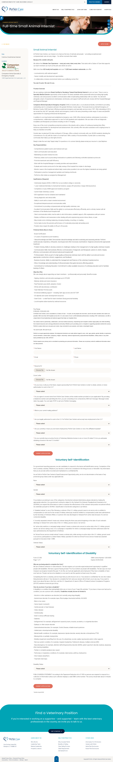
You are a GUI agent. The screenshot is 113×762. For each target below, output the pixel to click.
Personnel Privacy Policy (18, 758)
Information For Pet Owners (93, 742)
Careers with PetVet (91, 744)
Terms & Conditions (13, 760)
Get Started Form (63, 750)
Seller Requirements (63, 748)
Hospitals (107, 10)
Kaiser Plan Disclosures (92, 748)
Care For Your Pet (95, 10)
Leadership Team (35, 744)
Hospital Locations (36, 748)
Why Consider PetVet (64, 742)
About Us (56, 10)
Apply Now (104, 44)
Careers (105, 2)
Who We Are (34, 742)
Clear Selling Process (64, 746)
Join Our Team (82, 10)
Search (26, 760)
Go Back (6, 44)
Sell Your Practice (67, 10)
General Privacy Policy (7, 758)
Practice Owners (91, 2)
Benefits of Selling (63, 744)
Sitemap (21, 760)
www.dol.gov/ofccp (52, 583)
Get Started (55, 731)
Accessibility (5, 760)
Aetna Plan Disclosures (92, 746)
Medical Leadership (36, 746)
